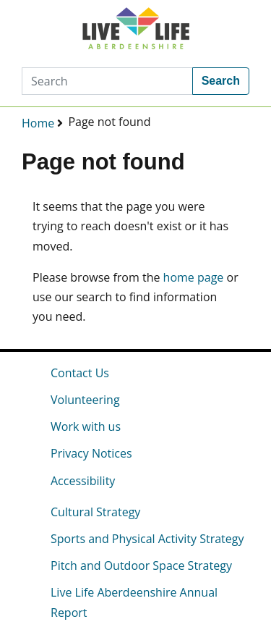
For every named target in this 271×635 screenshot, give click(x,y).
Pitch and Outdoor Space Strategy (141, 565)
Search (221, 81)
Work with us (86, 426)
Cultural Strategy (95, 512)
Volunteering (85, 400)
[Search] (107, 81)
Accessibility (83, 481)
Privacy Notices (91, 453)
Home (38, 123)
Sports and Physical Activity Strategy (147, 539)
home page (193, 277)
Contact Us (80, 373)
